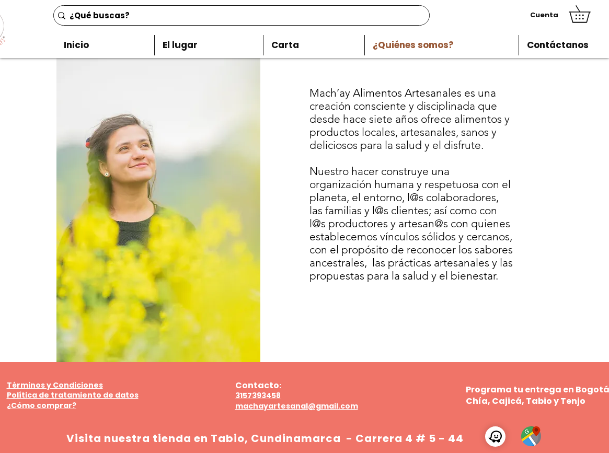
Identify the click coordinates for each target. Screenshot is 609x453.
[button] (588, 14)
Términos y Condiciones (55, 385)
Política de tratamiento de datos (73, 395)
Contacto (257, 385)
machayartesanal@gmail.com (296, 406)
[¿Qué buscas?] (238, 15)
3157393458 (258, 395)
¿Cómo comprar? (41, 405)
